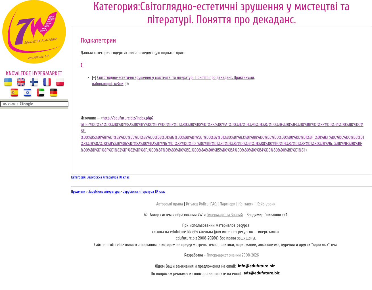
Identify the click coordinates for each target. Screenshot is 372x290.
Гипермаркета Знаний (225, 215)
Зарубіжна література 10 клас (108, 177)
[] (94, 77)
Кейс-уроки (266, 204)
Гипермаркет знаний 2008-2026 (233, 255)
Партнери (227, 204)
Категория (78, 177)
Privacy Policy (197, 204)
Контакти (246, 204)
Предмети (78, 191)
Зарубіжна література (104, 191)
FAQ (213, 204)
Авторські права (169, 204)
